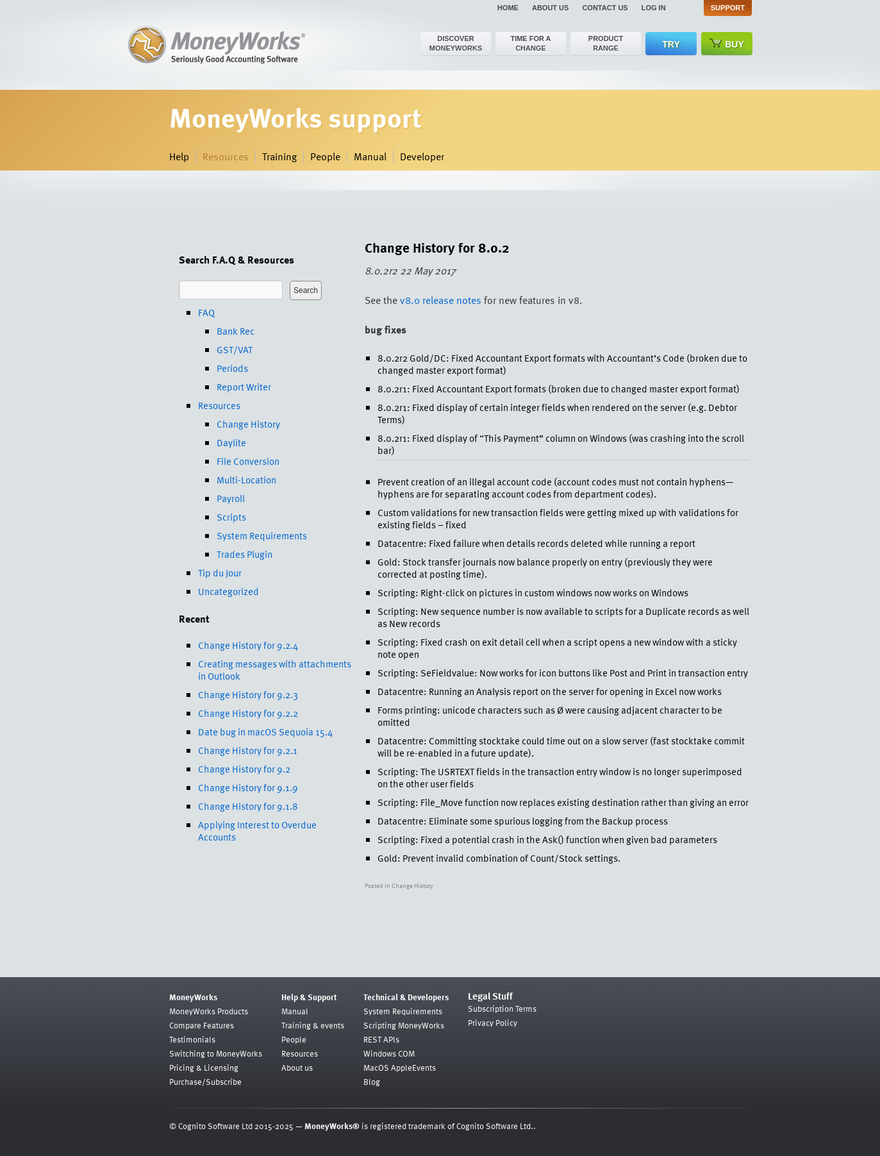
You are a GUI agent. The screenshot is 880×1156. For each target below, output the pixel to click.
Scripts (231, 517)
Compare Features (201, 1025)
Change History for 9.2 (244, 769)
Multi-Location (246, 480)
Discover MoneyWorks (456, 43)
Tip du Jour (220, 572)
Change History (248, 424)
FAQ (206, 312)
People (325, 156)
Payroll (231, 498)
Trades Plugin (244, 554)
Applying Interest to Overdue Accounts (257, 830)
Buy (727, 43)
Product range (605, 43)
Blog (371, 1081)
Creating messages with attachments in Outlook (274, 670)
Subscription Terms (502, 1008)
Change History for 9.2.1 (247, 750)
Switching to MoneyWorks (215, 1053)
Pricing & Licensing (203, 1067)
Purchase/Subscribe (205, 1081)
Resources (226, 156)
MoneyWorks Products (208, 1011)
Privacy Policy (492, 1022)
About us (550, 8)
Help (179, 156)
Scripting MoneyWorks (403, 1025)
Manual (370, 156)
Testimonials (192, 1039)
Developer (422, 156)
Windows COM (389, 1053)
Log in (654, 8)
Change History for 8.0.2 (437, 247)
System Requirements (262, 535)
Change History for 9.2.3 (248, 694)
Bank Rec (235, 331)
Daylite (231, 442)
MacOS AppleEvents (399, 1067)
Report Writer (244, 387)
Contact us (604, 8)
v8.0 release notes (440, 300)
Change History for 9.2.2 (248, 713)
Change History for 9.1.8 (248, 806)
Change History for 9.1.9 (248, 787)
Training (279, 156)
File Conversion (248, 461)
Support (728, 8)
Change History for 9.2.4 (248, 645)
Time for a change (530, 43)
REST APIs (381, 1039)
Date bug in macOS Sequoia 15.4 (265, 732)
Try (670, 44)
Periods (232, 368)
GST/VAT (235, 349)
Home (508, 8)
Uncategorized (228, 591)
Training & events (312, 1025)
